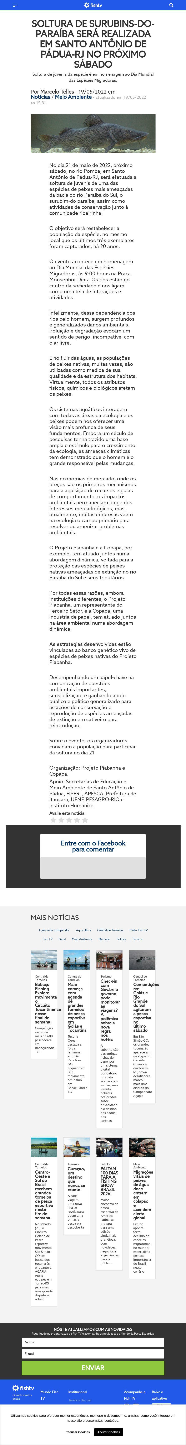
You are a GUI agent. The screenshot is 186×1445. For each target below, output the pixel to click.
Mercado (104, 939)
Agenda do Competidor (54, 930)
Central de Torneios (110, 930)
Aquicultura (83, 930)
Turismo (137, 939)
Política (121, 939)
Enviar (93, 1368)
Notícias (41, 97)
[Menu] (14, 5)
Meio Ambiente (74, 97)
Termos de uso (79, 1400)
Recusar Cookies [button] (78, 1432)
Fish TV (47, 939)
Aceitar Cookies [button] (108, 1432)
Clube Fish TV (139, 930)
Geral (62, 939)
